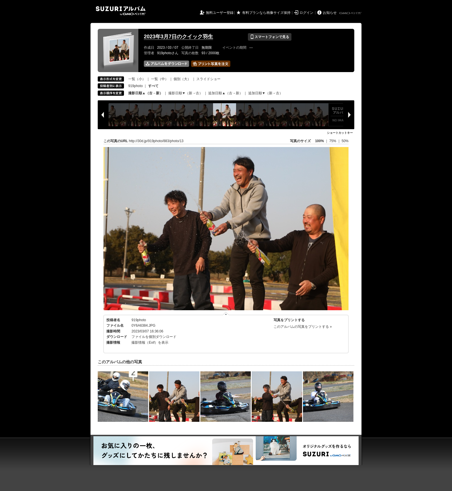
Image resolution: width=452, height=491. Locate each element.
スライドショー (208, 79)
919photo (135, 86)
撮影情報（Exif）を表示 (149, 342)
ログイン (306, 13)
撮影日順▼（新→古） (185, 93)
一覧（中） (159, 79)
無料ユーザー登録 (219, 13)
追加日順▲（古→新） (225, 93)
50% (345, 141)
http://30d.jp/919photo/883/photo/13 (156, 141)
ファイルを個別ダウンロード (153, 337)
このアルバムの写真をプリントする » (303, 327)
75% (333, 141)
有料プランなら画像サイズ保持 (266, 13)
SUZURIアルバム (121, 11)
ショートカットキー (340, 132)
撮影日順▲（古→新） (145, 93)
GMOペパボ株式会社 (350, 13)
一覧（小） (137, 79)
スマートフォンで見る (269, 37)
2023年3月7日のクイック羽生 (178, 36)
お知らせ (330, 13)
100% (319, 141)
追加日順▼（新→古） (265, 93)
